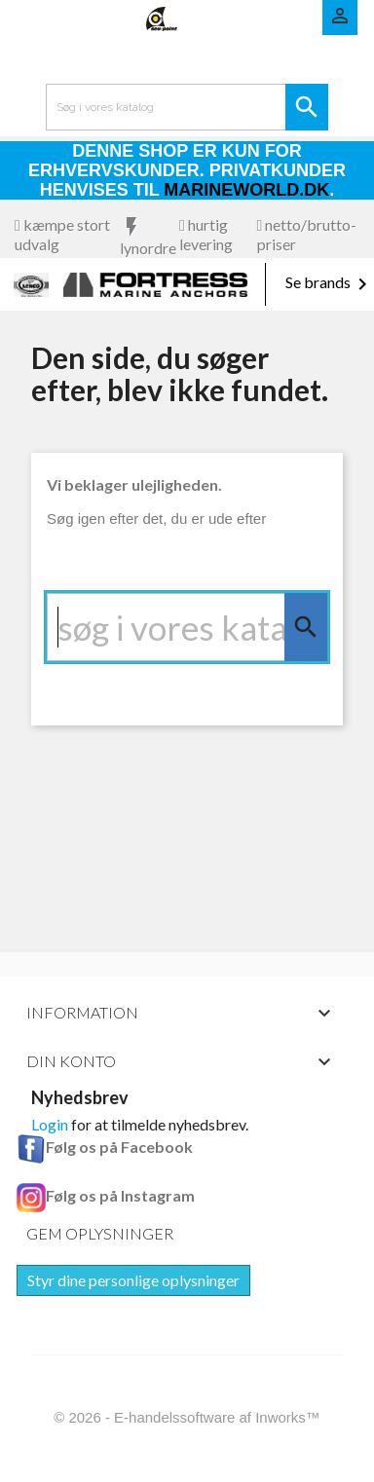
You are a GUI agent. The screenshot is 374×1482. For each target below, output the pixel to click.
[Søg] (187, 627)
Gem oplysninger (99, 1233)
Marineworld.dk (246, 190)
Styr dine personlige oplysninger (133, 1280)
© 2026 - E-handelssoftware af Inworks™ (187, 1417)
